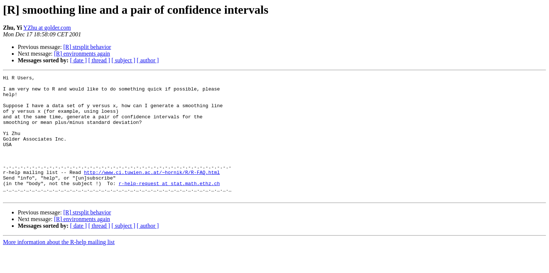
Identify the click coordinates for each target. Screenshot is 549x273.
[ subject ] (123, 60)
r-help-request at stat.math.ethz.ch (169, 205)
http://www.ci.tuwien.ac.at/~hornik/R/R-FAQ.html (152, 192)
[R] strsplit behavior (87, 47)
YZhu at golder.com (47, 27)
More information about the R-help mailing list (59, 266)
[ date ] (78, 60)
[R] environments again (82, 53)
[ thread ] (99, 60)
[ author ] (148, 60)
